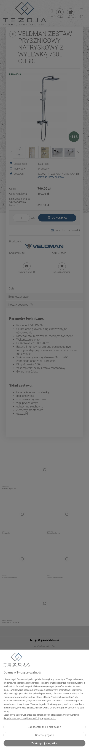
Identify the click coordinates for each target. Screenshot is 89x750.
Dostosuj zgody (44, 735)
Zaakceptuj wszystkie (44, 743)
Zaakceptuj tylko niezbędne (44, 727)
